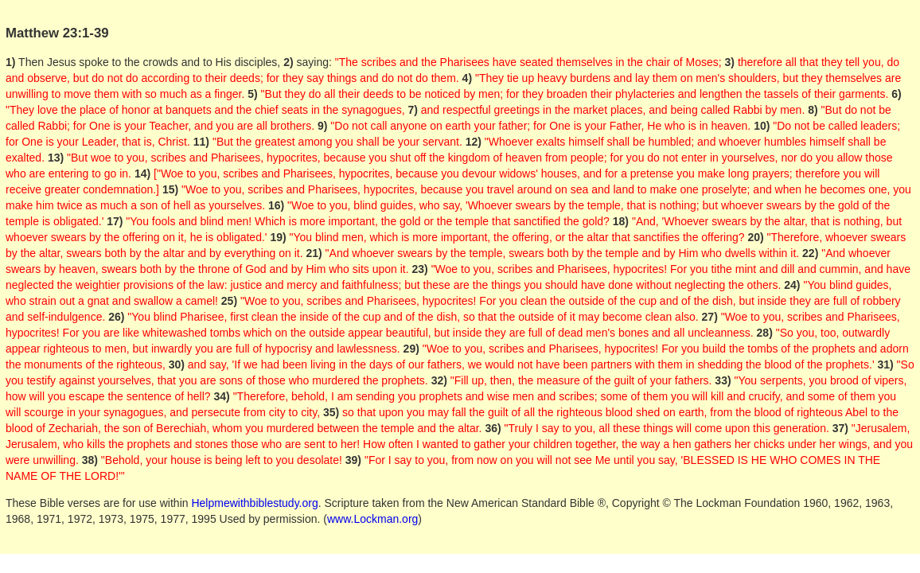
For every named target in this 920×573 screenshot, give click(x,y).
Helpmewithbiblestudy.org (254, 503)
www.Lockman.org (372, 519)
